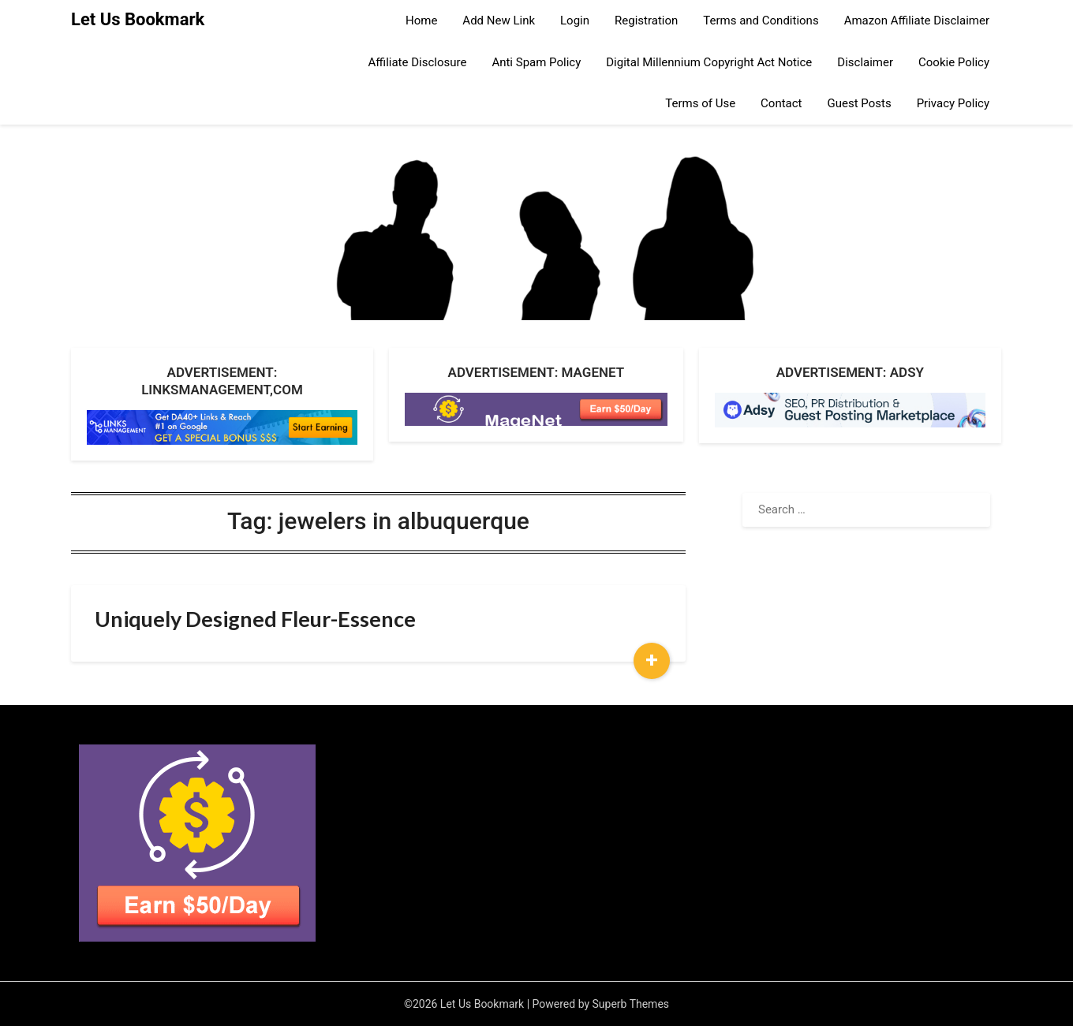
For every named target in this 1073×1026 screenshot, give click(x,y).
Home (421, 20)
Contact (781, 103)
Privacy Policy (953, 103)
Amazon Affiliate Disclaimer (916, 20)
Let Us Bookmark (137, 19)
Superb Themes (631, 1004)
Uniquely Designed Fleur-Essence (255, 619)
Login (574, 20)
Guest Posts (860, 103)
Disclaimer (865, 62)
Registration (646, 20)
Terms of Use (700, 103)
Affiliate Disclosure (417, 62)
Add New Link (498, 20)
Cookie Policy (953, 62)
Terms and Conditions (760, 20)
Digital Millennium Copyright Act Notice (709, 62)
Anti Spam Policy (536, 62)
